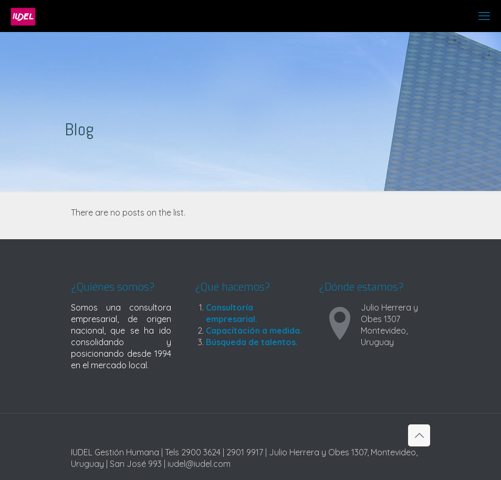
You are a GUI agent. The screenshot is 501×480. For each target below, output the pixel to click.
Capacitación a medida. (254, 330)
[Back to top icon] (419, 435)
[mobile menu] (484, 16)
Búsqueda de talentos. (252, 342)
